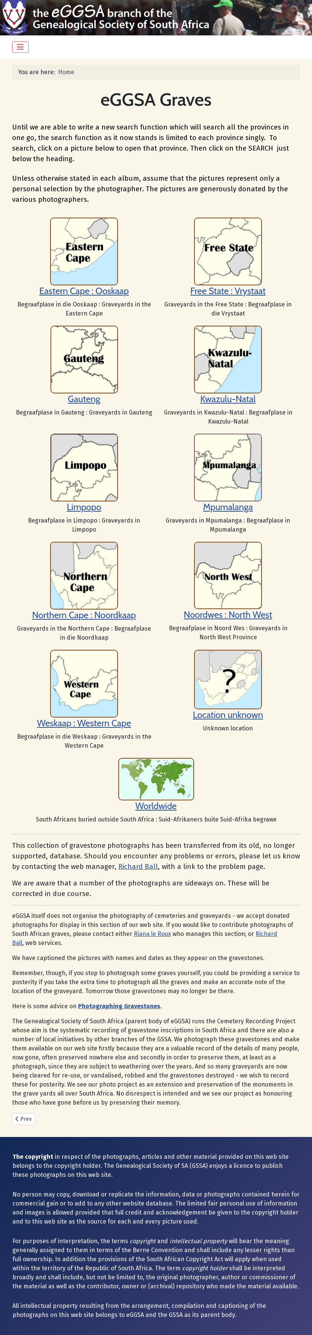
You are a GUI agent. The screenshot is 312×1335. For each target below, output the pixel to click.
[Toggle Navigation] (20, 47)
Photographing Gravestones (119, 1006)
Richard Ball (138, 867)
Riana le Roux (152, 933)
